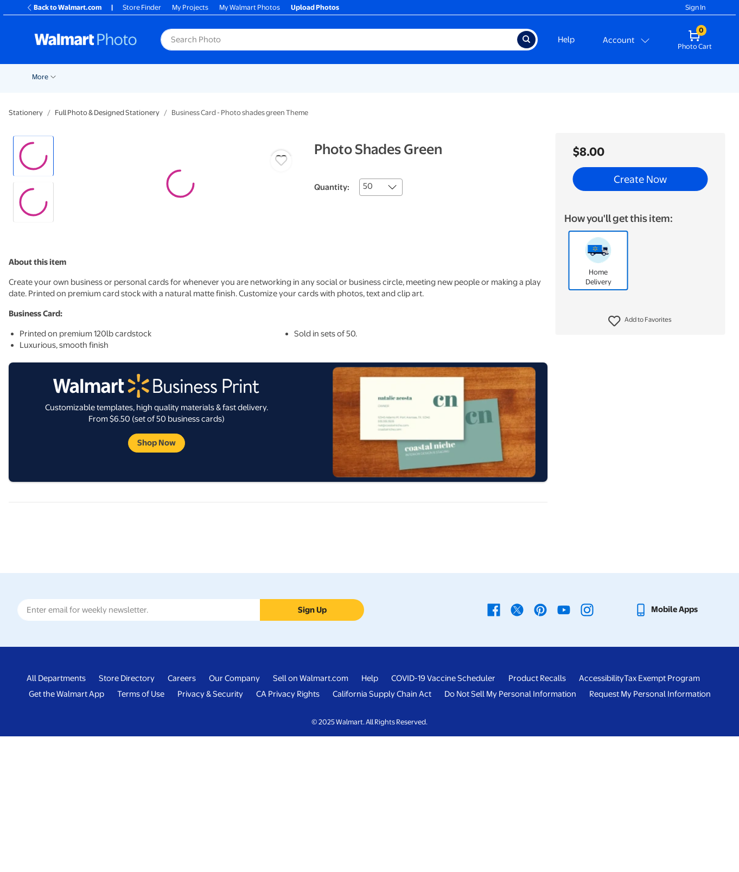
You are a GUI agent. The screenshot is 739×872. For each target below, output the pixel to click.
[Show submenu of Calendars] (580, 75)
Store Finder (142, 7)
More (653, 77)
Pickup (150, 77)
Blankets (420, 77)
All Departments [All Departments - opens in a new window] (56, 814)
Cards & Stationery (245, 77)
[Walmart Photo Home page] (86, 39)
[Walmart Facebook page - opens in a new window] (493, 745)
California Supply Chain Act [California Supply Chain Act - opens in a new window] (382, 830)
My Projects (190, 7)
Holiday (115, 77)
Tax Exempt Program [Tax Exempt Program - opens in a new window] (662, 814)
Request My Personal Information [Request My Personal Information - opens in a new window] (650, 830)
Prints (189, 77)
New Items (74, 77)
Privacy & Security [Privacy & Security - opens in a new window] (210, 830)
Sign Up (312, 745)
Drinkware (610, 77)
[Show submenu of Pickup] (166, 75)
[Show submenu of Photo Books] (497, 75)
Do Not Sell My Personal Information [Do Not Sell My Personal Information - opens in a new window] (510, 830)
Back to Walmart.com (63, 7)
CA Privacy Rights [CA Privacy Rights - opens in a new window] (288, 830)
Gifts (518, 77)
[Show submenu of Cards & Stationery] (279, 75)
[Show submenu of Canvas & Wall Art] (394, 75)
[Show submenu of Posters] (322, 75)
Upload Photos (315, 7)
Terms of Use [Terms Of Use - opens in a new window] (140, 830)
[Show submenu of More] (665, 75)
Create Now (640, 179)
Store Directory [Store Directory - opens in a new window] (127, 814)
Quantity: (331, 187)
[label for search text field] (339, 39)
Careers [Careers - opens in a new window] (182, 814)
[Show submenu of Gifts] (530, 75)
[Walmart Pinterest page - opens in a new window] (540, 745)
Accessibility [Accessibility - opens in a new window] (601, 814)
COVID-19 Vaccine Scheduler (443, 814)
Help (566, 39)
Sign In (695, 7)
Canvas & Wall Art (362, 77)
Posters (305, 77)
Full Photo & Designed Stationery (107, 113)
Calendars (560, 77)
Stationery (26, 113)
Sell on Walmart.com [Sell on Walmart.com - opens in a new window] (310, 814)
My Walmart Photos (249, 7)
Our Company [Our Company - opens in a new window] (234, 814)
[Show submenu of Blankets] (439, 75)
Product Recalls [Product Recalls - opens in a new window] (537, 814)
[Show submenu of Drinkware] (631, 75)
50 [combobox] (368, 186)
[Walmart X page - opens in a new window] (517, 745)
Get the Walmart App (66, 830)
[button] (640, 321)
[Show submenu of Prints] (203, 75)
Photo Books (473, 77)
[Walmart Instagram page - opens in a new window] (587, 745)
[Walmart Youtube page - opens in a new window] (563, 745)
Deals (37, 77)
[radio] (33, 156)
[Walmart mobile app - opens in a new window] (666, 745)
